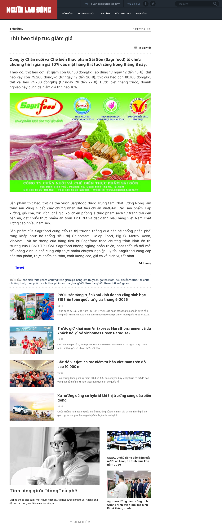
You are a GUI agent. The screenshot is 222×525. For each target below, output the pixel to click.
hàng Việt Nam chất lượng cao (110, 283)
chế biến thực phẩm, (35, 280)
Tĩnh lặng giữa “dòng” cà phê (43, 491)
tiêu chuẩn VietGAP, (128, 280)
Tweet (19, 267)
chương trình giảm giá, (62, 280)
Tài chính (104, 13)
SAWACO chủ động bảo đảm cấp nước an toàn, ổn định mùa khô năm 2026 (128, 461)
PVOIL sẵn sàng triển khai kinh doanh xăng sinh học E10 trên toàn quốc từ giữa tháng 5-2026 (101, 297)
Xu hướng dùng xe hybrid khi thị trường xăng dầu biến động (104, 397)
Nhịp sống (142, 13)
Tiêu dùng (67, 13)
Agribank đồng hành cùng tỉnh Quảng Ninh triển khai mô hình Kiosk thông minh (127, 505)
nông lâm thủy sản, (88, 280)
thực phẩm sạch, (37, 283)
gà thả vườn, (108, 280)
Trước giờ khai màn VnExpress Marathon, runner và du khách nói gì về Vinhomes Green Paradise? (104, 330)
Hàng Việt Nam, (82, 283)
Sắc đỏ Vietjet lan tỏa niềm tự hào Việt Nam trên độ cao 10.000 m (101, 364)
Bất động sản (123, 13)
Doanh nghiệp (86, 13)
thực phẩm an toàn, (60, 283)
